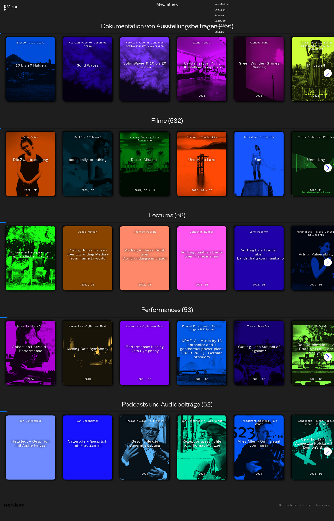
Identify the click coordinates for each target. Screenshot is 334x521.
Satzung (220, 21)
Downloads (222, 26)
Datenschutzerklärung (295, 505)
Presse (219, 15)
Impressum (323, 505)
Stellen (220, 9)
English (220, 32)
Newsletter (222, 4)
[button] (328, 73)
